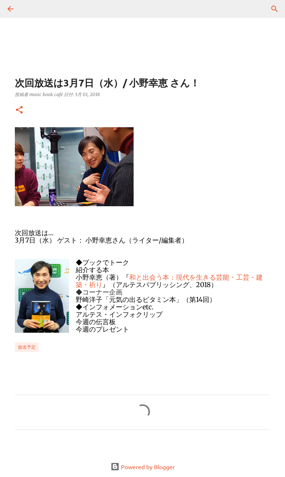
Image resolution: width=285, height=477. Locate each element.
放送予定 (27, 347)
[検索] (31, 9)
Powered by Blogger (143, 466)
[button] (19, 110)
